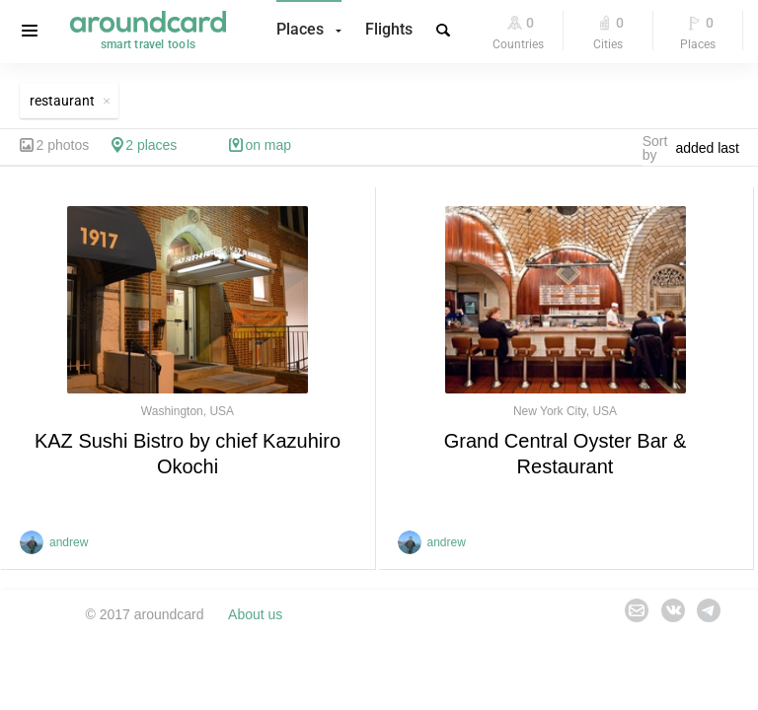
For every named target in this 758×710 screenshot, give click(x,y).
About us (255, 614)
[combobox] (712, 148)
